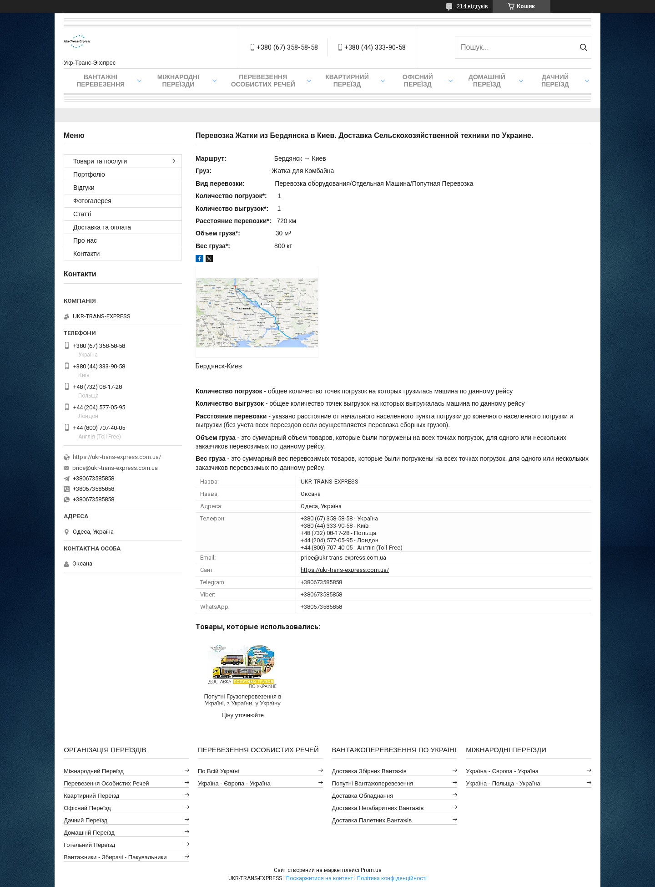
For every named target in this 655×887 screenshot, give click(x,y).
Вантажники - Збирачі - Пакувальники (115, 857)
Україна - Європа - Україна (234, 783)
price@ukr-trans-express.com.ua (343, 557)
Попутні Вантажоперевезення (372, 783)
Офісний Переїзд (87, 808)
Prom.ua (371, 870)
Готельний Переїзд (89, 844)
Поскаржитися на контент (319, 878)
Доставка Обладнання (362, 795)
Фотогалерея (92, 200)
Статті (82, 214)
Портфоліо (89, 174)
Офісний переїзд (418, 80)
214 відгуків (472, 6)
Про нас (85, 240)
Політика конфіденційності (392, 878)
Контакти (86, 253)
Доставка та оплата (102, 227)
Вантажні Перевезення (100, 80)
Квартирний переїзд (346, 80)
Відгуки (84, 187)
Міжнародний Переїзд (94, 771)
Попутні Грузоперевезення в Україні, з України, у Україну (242, 700)
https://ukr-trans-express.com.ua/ (345, 569)
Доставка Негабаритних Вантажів (378, 808)
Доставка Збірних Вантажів (369, 771)
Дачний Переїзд (555, 80)
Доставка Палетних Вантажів (372, 820)
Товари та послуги (100, 161)
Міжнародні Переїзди (178, 80)
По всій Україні (218, 771)
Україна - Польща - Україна (503, 783)
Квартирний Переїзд (91, 795)
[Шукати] (583, 47)
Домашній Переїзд (487, 80)
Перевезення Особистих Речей (263, 80)
